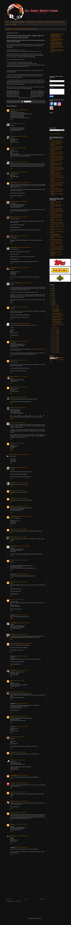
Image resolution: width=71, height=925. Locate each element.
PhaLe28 (12, 172)
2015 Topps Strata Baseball (56, 140)
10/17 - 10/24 (54, 339)
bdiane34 (12, 581)
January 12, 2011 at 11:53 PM (20, 634)
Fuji (11, 422)
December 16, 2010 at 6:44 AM (18, 123)
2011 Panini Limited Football (56, 242)
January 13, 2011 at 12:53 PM (22, 670)
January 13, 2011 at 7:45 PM (20, 792)
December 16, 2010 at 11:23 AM (20, 172)
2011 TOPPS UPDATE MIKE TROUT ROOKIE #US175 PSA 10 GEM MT (57, 47)
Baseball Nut (60, 357)
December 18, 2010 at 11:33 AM (22, 341)
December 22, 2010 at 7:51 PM (20, 537)
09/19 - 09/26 (54, 346)
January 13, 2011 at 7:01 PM (21, 783)
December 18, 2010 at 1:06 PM (20, 397)
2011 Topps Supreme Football (56, 248)
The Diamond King (14, 516)
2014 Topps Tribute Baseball (56, 184)
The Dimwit (12, 201)
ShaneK (12, 692)
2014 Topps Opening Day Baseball (57, 182)
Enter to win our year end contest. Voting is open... (57, 314)
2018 (52, 290)
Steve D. (12, 529)
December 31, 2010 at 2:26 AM (20, 581)
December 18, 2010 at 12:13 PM (21, 360)
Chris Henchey (13, 454)
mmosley (12, 634)
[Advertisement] (26, 887)
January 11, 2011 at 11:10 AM (17, 599)
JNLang (11, 376)
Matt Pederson (13, 835)
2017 (52, 291)
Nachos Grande (13, 182)
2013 (52, 298)
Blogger (40, 918)
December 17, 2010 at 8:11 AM (22, 306)
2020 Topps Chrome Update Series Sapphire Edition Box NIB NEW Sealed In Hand (57, 39)
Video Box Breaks (30, 21)
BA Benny (12, 216)
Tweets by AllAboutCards (54, 133)
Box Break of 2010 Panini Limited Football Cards (57, 322)
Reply (11, 119)
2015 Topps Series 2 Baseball (56, 146)
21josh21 (12, 792)
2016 (52, 293)
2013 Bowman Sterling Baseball (57, 189)
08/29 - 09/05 (54, 352)
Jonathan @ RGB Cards (15, 282)
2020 (52, 286)
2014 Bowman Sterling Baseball (57, 159)
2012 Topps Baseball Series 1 (56, 239)
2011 (52, 302)
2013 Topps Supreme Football (56, 214)
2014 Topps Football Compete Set (57, 168)
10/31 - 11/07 (54, 336)
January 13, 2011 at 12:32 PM (22, 656)
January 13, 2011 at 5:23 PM (19, 736)
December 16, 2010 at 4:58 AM (22, 109)
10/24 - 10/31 (54, 338)
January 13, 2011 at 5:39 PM (20, 752)
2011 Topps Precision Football (57, 240)
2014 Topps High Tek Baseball (57, 167)
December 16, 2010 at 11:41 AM (23, 182)
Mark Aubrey (13, 306)
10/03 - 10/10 (54, 343)
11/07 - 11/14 (54, 334)
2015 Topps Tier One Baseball (57, 152)
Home (6, 21)
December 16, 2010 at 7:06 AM (21, 136)
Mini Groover (13, 467)
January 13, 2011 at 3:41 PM (19, 692)
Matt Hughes (13, 341)
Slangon (12, 537)
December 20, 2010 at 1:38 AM (22, 482)
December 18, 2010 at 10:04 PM (18, 422)
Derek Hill (12, 136)
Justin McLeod (13, 546)
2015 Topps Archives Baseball (56, 147)
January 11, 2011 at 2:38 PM (21, 615)
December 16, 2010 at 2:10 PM (21, 201)
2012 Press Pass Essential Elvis (57, 246)
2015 (52, 295)
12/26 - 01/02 (54, 305)
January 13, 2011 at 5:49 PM (19, 760)
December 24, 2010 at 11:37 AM (22, 574)
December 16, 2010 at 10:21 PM (23, 247)
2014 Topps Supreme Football (56, 156)
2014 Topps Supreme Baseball (57, 163)
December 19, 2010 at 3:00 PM (18, 443)
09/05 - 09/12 (54, 350)
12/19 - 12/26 (54, 307)
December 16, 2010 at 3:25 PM (21, 216)
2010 (52, 304)
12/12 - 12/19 (54, 309)
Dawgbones (12, 109)
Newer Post (9, 899)
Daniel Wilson (13, 267)
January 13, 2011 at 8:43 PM (21, 801)
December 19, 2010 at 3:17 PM (23, 454)
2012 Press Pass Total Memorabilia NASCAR (55, 235)
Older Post (43, 899)
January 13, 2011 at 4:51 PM (20, 716)
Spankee (12, 162)
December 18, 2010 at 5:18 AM (24, 323)
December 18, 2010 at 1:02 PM (21, 386)
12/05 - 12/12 (54, 327)
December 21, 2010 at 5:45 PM (20, 498)
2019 (52, 288)
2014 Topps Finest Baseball (56, 172)
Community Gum (13, 323)
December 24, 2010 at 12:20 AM (21, 560)
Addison (12, 498)
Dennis (11, 407)
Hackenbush (12, 670)
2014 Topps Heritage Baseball (56, 210)
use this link (22, 49)
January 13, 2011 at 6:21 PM (22, 775)
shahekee (12, 506)
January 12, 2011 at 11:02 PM (22, 622)
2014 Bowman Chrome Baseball (57, 175)
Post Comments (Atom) (16, 901)
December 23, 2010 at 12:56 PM (23, 546)
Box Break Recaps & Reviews (17, 21)
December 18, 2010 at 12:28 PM (20, 376)
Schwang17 (12, 824)
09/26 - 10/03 (54, 345)
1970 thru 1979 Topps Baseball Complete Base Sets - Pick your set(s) (57, 50)
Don (11, 123)
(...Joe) (11, 736)
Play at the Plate (13, 247)
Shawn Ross (12, 801)
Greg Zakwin (13, 482)
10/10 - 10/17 (54, 341)
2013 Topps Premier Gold (56, 188)
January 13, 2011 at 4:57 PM (21, 726)
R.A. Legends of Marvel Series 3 (57, 222)
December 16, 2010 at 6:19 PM (21, 235)
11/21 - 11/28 (54, 331)
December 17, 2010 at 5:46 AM (22, 267)
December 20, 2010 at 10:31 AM (18, 490)
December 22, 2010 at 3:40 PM (24, 516)
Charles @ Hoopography (15, 643)
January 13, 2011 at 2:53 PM (18, 680)
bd (10, 599)
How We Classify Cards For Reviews (54, 21)
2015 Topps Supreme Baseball (57, 142)
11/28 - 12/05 (54, 329)
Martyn (11, 760)
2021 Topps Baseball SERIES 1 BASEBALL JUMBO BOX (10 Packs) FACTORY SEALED (57, 43)
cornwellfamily (13, 775)
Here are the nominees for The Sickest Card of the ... (58, 317)
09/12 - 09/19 (54, 348)
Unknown (12, 360)
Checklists (14, 24)
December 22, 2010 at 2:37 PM (21, 506)
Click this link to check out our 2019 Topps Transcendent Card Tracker (21, 29)
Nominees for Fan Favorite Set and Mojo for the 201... (58, 319)
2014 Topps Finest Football (56, 204)
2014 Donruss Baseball (55, 174)
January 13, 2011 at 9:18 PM (19, 812)
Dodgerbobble (13, 622)
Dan (11, 490)
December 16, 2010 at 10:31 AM (20, 162)
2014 (52, 297)
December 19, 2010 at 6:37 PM (22, 467)
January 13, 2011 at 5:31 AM (26, 643)
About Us (8, 24)
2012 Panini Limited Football (56, 215)
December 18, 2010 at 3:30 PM (20, 407)
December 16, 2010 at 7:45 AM (19, 147)
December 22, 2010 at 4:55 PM (20, 529)
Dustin (11, 147)
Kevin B (12, 812)
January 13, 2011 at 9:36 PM (21, 824)
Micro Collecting (40, 21)
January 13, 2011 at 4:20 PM (21, 703)
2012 (52, 300)
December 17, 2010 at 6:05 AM (27, 282)
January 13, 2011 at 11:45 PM (23, 835)
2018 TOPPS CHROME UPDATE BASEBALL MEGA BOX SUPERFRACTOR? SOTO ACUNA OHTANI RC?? (57, 36)
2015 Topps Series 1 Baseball (56, 157)
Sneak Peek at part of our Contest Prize (57, 311)
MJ (10, 443)
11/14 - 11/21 (54, 332)
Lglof (11, 680)
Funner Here (12, 783)
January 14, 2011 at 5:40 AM (21, 847)
